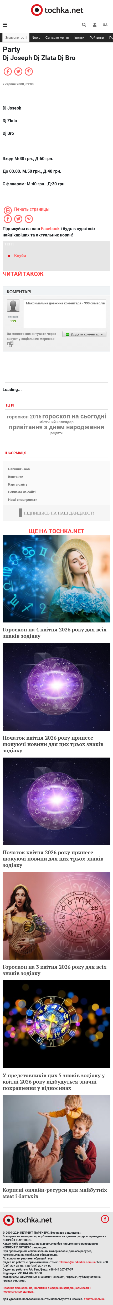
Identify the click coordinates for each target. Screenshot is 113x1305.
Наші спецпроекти (22, 500)
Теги (10, 405)
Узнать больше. (94, 1299)
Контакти (15, 477)
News (36, 37)
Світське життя (57, 37)
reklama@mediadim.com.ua (77, 1262)
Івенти (79, 37)
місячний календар (56, 422)
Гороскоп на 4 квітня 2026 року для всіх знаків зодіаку (54, 632)
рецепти (56, 433)
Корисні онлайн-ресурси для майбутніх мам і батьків (55, 1193)
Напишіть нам (19, 469)
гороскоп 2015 (24, 417)
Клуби (20, 255)
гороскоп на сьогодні (74, 416)
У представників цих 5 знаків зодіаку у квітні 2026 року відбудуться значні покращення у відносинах (54, 1081)
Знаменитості (16, 37)
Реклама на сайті (21, 492)
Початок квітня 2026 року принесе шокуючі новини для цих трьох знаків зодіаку (53, 744)
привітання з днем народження (56, 427)
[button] (94, 25)
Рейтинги (97, 37)
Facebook (50, 228)
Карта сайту (18, 484)
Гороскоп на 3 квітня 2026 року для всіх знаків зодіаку (54, 970)
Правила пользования (17, 1288)
